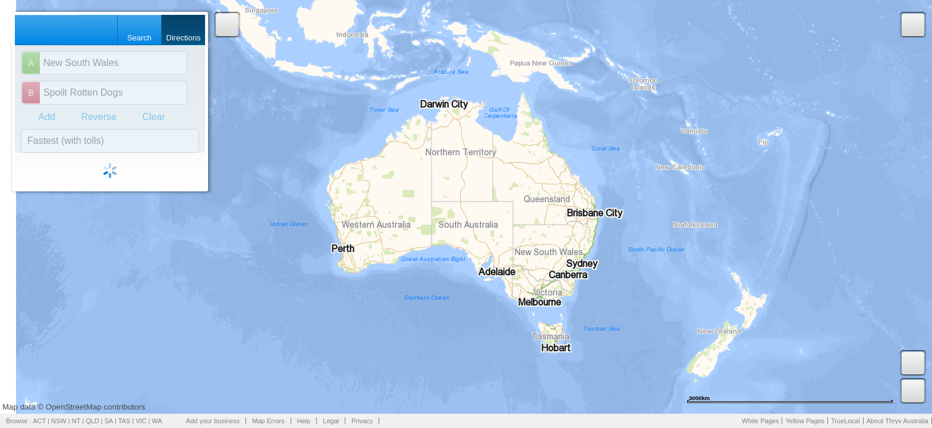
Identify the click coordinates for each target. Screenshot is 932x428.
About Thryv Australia (897, 420)
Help (304, 420)
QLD (92, 420)
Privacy (362, 420)
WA (157, 420)
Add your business (213, 420)
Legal (331, 420)
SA (109, 420)
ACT (39, 420)
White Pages (760, 420)
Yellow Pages (804, 420)
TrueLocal (845, 420)
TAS (124, 420)
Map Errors (268, 420)
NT (76, 420)
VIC (141, 420)
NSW (59, 420)
